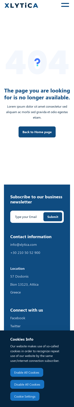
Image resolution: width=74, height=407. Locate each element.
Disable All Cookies (27, 384)
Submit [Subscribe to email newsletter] (52, 217)
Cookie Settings (25, 396)
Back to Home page (37, 132)
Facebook (17, 318)
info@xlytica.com (23, 244)
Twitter (15, 326)
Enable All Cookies (26, 372)
